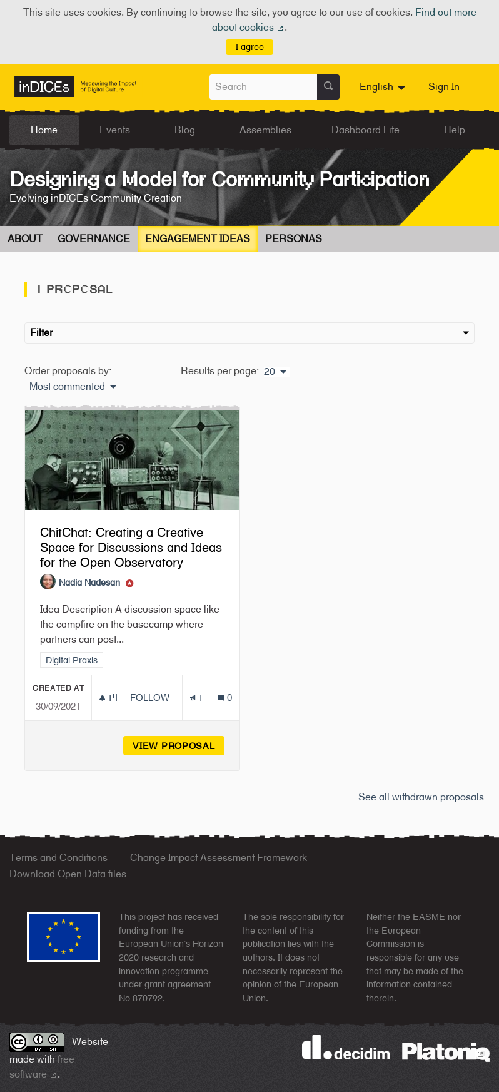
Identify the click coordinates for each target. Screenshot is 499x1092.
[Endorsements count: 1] (196, 697)
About (25, 239)
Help (454, 130)
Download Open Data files (67, 874)
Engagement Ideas (197, 239)
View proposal (178, 745)
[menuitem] (384, 87)
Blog (184, 130)
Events (114, 130)
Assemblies (265, 130)
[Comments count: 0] (224, 697)
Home (44, 130)
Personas (293, 239)
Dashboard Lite (365, 130)
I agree (250, 46)
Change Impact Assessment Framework (218, 858)
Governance (94, 239)
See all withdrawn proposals (421, 797)
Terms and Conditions (58, 858)
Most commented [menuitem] (67, 387)
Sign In (444, 87)
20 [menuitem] (269, 372)
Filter (249, 333)
